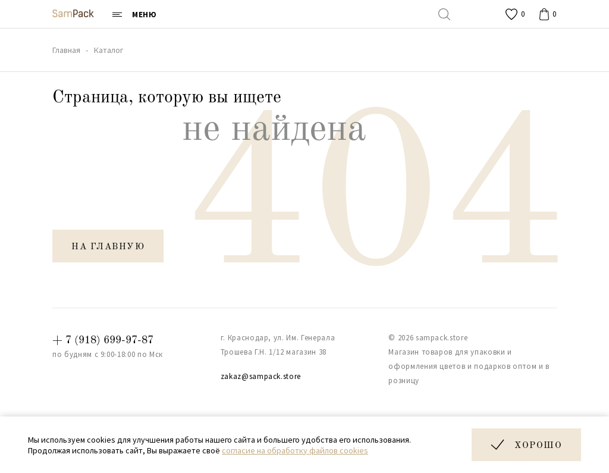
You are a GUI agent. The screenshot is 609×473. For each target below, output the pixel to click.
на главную (108, 247)
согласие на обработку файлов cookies (295, 450)
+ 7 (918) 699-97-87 (102, 340)
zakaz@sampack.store (261, 376)
